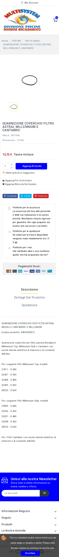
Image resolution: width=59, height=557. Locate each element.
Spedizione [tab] (29, 305)
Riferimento (8, 140)
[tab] (29, 313)
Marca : (6, 135)
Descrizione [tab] (29, 289)
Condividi (12, 196)
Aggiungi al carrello (32, 166)
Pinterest (43, 196)
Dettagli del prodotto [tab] (29, 297)
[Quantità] (6, 166)
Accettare (30, 553)
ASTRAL (15, 135)
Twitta (27, 196)
